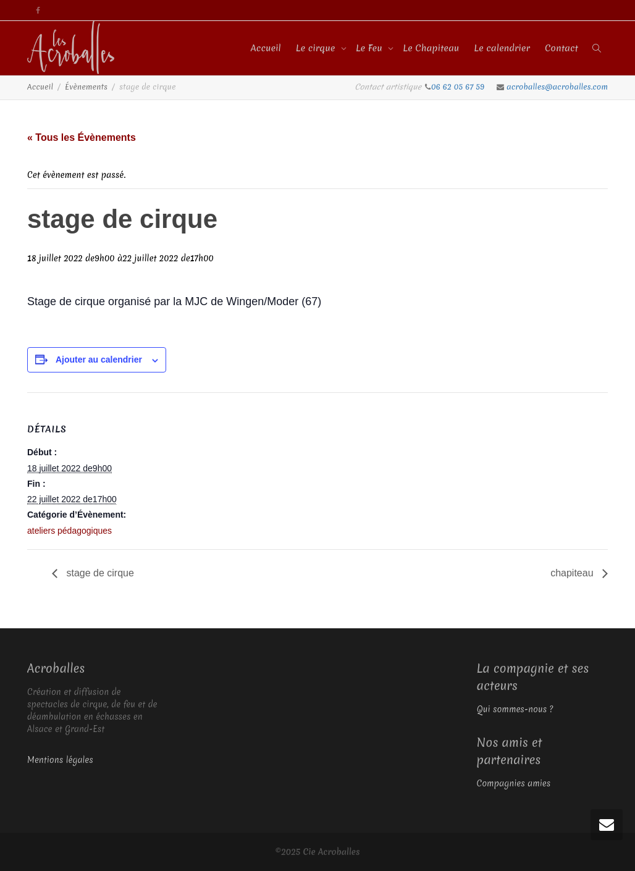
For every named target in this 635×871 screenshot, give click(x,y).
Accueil (266, 48)
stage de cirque (99, 573)
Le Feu (370, 48)
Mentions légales (60, 759)
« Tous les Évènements (81, 137)
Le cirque (317, 48)
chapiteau (573, 573)
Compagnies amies (514, 783)
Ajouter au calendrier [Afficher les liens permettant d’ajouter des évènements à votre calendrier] (99, 359)
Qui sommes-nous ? (515, 709)
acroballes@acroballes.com (557, 87)
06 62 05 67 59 (459, 87)
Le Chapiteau (431, 48)
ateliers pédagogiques (69, 531)
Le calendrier (502, 48)
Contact (561, 48)
